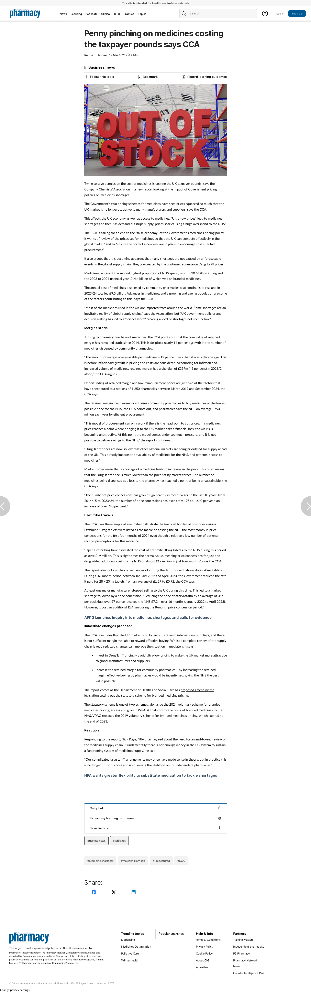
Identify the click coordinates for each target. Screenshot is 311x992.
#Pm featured (161, 860)
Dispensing (128, 939)
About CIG (202, 960)
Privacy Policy (204, 946)
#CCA (181, 860)
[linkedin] (133, 892)
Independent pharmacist (248, 946)
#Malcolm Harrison (133, 860)
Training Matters (243, 939)
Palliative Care (130, 953)
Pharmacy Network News (245, 963)
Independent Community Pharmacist (57, 963)
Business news (96, 840)
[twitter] (114, 892)
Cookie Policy (204, 953)
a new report (143, 189)
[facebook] (94, 892)
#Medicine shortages (100, 860)
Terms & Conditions (208, 939)
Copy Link (156, 808)
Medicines (119, 840)
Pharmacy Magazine (83, 959)
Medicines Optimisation (136, 946)
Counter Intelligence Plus (248, 973)
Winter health (129, 960)
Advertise (202, 967)
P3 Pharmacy (26, 963)
